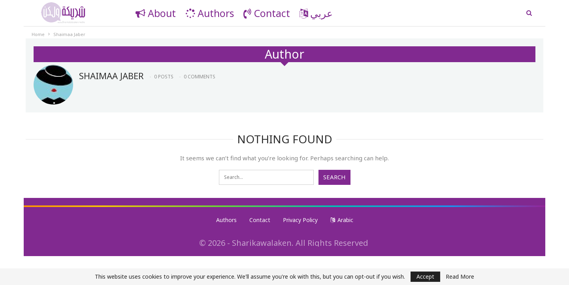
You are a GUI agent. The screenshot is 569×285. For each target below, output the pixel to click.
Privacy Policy (300, 220)
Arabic (341, 220)
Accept (425, 276)
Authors (209, 13)
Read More (460, 276)
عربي (316, 13)
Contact (266, 13)
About (156, 13)
